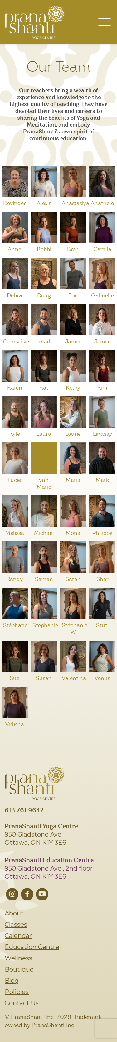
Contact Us (22, 1003)
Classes (16, 924)
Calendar (18, 935)
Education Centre (32, 947)
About (14, 913)
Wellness (18, 958)
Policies (17, 992)
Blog (12, 980)
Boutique (19, 969)
